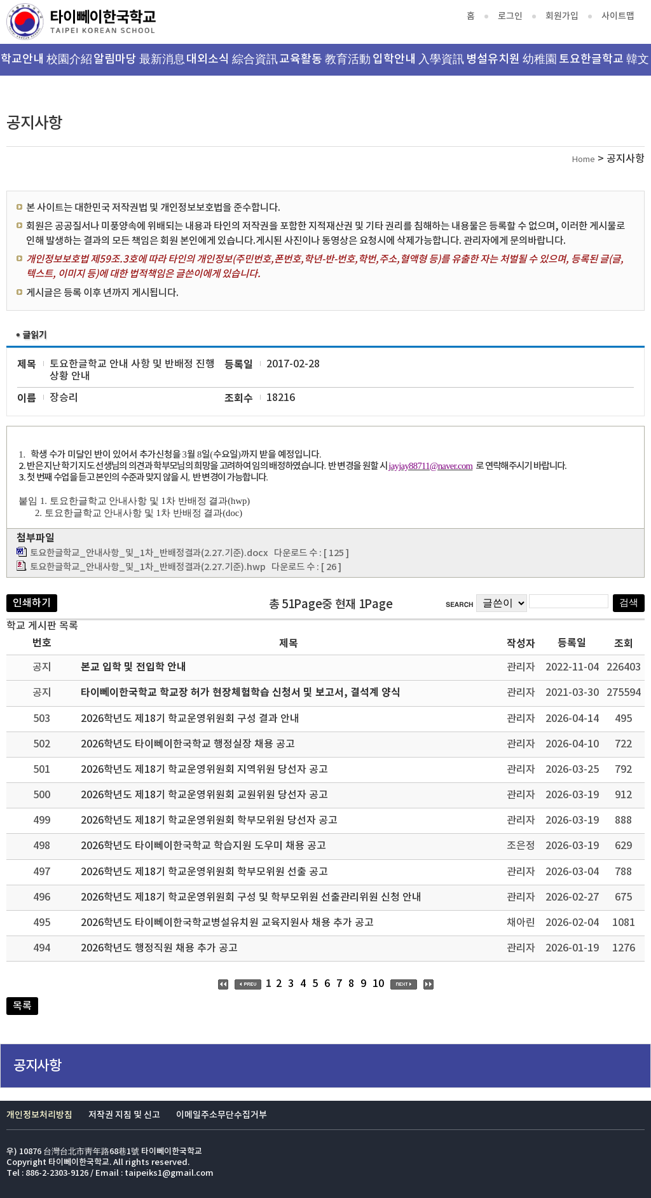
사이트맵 (617, 16)
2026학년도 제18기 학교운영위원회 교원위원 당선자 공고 (204, 795)
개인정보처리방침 (39, 1115)
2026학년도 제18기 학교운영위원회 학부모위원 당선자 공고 (209, 820)
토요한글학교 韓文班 (604, 64)
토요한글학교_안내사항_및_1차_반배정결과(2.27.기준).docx (149, 553)
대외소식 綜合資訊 (232, 59)
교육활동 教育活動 (325, 59)
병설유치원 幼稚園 (511, 59)
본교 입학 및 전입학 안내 (133, 667)
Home (583, 160)
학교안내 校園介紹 (46, 59)
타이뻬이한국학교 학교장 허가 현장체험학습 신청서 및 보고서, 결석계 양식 (241, 692)
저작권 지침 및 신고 (124, 1115)
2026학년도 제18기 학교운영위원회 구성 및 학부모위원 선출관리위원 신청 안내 (251, 897)
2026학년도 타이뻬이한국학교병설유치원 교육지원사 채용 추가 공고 (227, 923)
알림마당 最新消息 (139, 59)
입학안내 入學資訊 (418, 59)
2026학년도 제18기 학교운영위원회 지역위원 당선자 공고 (204, 769)
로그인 (510, 16)
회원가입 (562, 16)
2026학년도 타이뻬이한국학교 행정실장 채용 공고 (188, 744)
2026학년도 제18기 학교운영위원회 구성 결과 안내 (190, 719)
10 (378, 984)
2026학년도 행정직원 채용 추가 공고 (159, 948)
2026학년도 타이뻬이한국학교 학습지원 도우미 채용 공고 (203, 846)
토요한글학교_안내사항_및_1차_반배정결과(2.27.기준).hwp (148, 567)
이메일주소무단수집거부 (221, 1115)
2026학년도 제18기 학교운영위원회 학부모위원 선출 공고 (204, 872)
